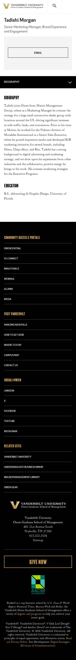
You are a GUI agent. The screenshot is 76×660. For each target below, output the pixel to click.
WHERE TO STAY (12, 345)
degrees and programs (29, 614)
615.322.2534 (38, 536)
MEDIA (7, 299)
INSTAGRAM (10, 431)
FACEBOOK (10, 411)
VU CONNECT (11, 259)
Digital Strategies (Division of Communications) (45, 643)
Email (38, 53)
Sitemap (38, 540)
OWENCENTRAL (12, 248)
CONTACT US (11, 365)
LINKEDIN (9, 391)
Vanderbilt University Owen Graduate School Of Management (23, 8)
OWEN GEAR (10, 487)
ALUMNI (8, 289)
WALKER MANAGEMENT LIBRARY (22, 477)
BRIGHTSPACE (11, 269)
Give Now (38, 562)
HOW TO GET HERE (14, 335)
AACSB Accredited (38, 584)
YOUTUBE (9, 421)
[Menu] (69, 6)
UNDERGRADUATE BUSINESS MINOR (23, 467)
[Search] (54, 6)
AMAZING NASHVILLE (15, 325)
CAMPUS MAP (11, 355)
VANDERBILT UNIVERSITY (17, 457)
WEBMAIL (9, 279)
